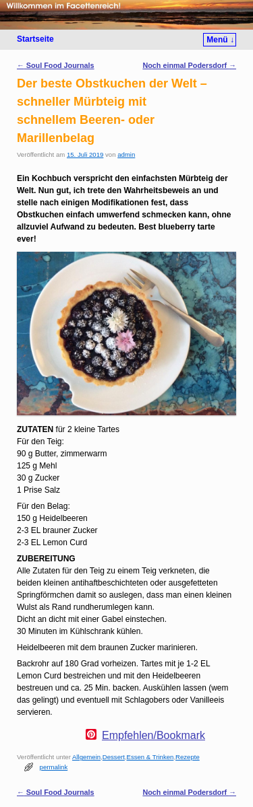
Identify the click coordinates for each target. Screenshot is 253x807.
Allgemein (86, 757)
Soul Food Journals (55, 65)
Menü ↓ (220, 39)
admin (126, 154)
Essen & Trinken (150, 757)
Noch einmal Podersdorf (189, 65)
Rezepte (187, 757)
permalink (54, 767)
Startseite (35, 39)
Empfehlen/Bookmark (153, 735)
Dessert (114, 757)
